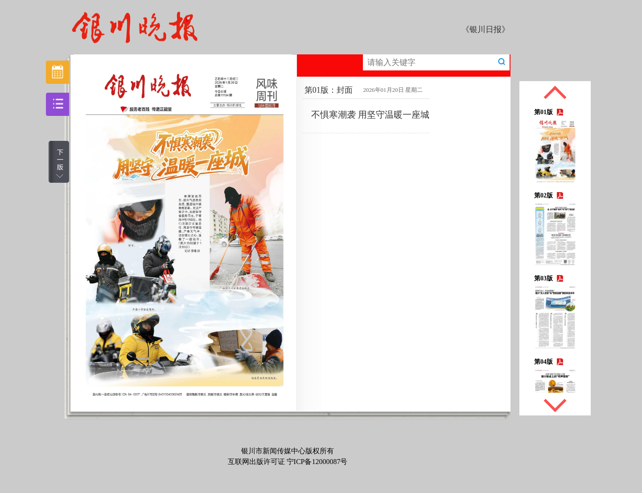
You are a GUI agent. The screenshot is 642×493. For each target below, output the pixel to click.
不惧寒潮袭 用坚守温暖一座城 (370, 114)
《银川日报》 (485, 29)
